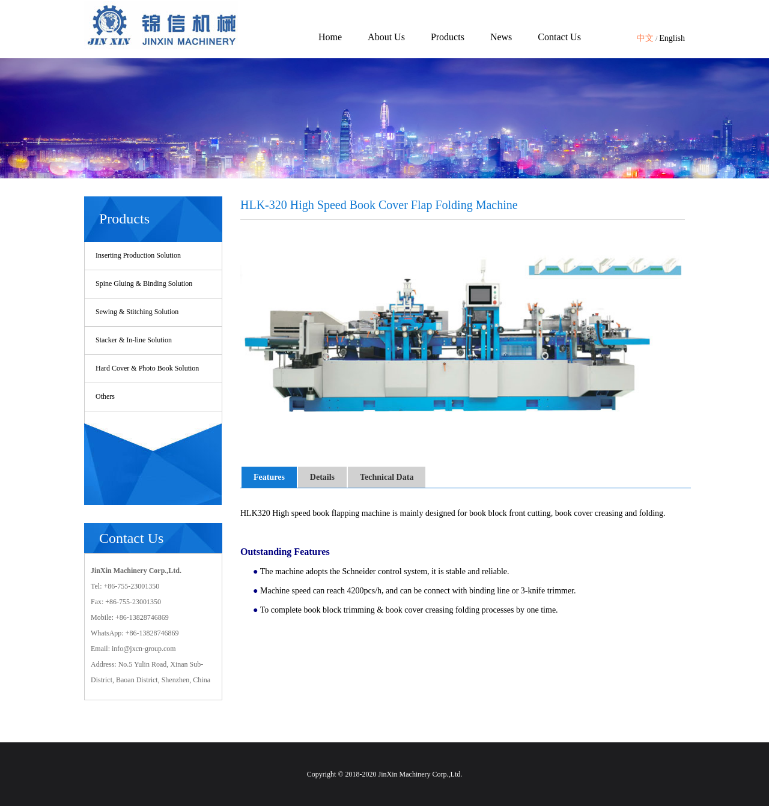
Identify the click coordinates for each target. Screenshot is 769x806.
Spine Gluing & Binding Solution (144, 283)
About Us (386, 37)
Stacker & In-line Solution (134, 340)
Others (105, 396)
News (501, 37)
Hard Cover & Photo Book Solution (147, 368)
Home (330, 37)
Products (447, 37)
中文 (645, 38)
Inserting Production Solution (138, 255)
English (672, 38)
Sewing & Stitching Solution (137, 312)
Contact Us (559, 37)
